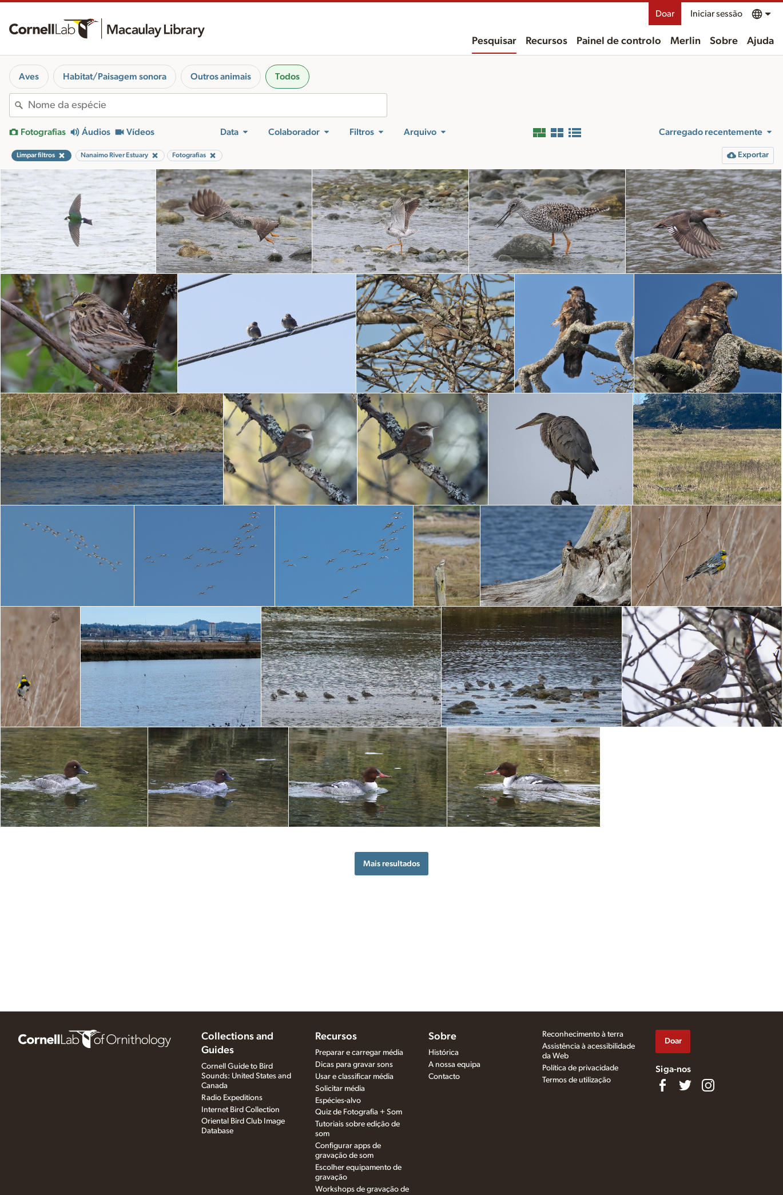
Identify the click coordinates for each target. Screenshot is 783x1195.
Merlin (685, 41)
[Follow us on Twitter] (685, 1085)
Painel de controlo (619, 41)
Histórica (443, 1053)
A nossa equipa (454, 1065)
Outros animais (220, 76)
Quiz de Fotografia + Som (358, 1112)
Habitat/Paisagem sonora (114, 76)
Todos (287, 76)
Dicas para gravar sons (354, 1065)
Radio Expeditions (232, 1098)
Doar (664, 13)
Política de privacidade (580, 1068)
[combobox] (207, 105)
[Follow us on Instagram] (708, 1085)
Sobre (724, 41)
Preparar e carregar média (359, 1053)
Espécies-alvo (338, 1101)
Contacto (444, 1077)
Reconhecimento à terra (582, 1034)
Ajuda (760, 41)
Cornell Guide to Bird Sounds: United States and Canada (246, 1076)
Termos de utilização (576, 1080)
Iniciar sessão (716, 13)
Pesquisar (494, 41)
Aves (29, 76)
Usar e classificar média (354, 1077)
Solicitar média (340, 1089)
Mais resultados (391, 863)
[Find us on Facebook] (662, 1085)
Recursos (546, 41)
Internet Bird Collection (240, 1110)
